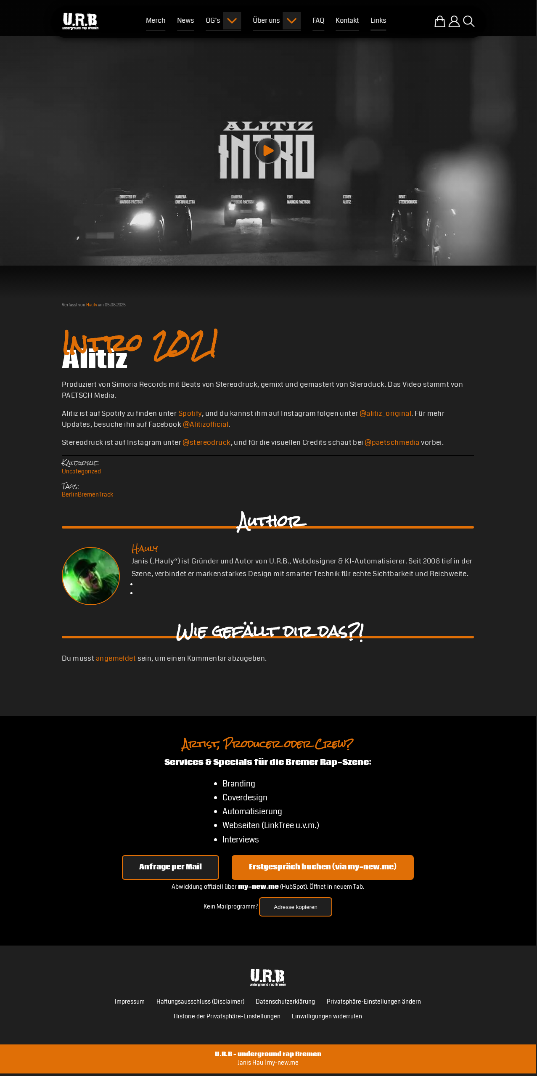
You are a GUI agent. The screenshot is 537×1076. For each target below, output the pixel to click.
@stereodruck (206, 442)
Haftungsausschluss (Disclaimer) (200, 1002)
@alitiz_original (385, 413)
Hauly (91, 305)
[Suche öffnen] (469, 21)
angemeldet (116, 658)
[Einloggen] (454, 21)
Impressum (130, 1002)
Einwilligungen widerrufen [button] (327, 1016)
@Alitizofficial (205, 424)
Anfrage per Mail (170, 867)
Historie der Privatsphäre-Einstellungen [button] (227, 1016)
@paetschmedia (392, 442)
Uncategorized (81, 472)
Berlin (70, 495)
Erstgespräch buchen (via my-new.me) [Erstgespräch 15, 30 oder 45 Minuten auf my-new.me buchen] (323, 867)
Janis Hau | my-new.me (268, 1063)
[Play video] (268, 151)
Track (106, 495)
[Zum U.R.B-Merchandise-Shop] (440, 21)
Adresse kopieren (295, 907)
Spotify (190, 413)
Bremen (88, 495)
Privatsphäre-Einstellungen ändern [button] (374, 1002)
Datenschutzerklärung (285, 1002)
